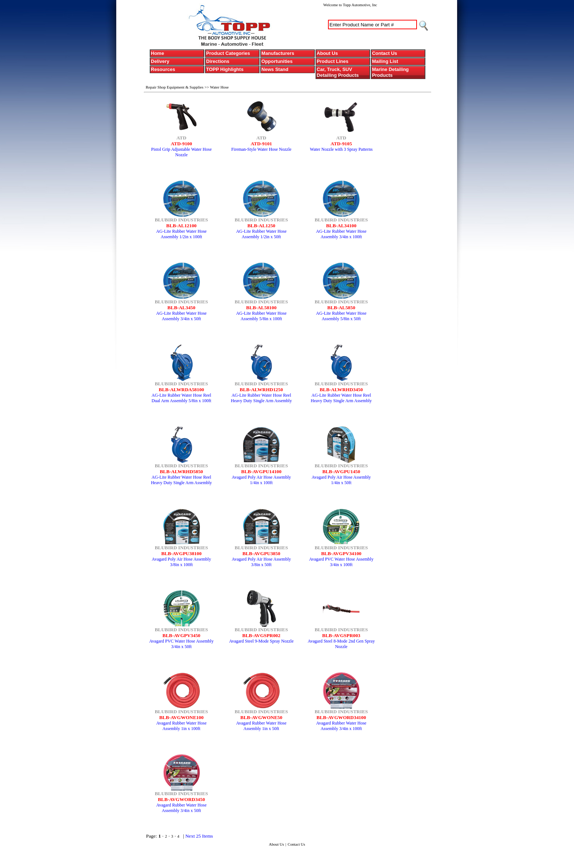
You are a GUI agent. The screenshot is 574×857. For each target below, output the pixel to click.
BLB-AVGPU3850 (261, 553)
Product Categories (228, 53)
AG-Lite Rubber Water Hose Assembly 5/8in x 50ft (341, 316)
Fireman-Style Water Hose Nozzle (261, 149)
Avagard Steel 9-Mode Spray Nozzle (261, 641)
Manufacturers (277, 53)
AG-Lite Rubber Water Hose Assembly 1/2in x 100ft (181, 234)
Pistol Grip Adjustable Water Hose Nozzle (181, 152)
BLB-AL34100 (341, 225)
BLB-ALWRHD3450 (341, 389)
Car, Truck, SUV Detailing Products (338, 72)
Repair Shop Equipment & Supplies (175, 87)
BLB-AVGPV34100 (341, 553)
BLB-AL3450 (181, 307)
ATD (181, 138)
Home (157, 53)
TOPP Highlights (224, 69)
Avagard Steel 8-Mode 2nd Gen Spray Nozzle (341, 644)
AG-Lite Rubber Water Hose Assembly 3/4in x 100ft (341, 234)
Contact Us (384, 53)
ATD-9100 (181, 143)
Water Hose (219, 87)
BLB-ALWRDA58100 (181, 389)
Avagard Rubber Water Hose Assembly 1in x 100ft (181, 726)
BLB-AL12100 (181, 225)
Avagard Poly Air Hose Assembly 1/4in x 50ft (341, 480)
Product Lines (332, 61)
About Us (327, 53)
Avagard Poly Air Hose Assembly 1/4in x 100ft (261, 480)
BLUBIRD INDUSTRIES (181, 219)
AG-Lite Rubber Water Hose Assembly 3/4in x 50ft (181, 316)
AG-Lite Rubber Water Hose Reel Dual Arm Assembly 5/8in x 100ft (181, 398)
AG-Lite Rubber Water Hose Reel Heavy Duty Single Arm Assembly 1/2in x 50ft (261, 401)
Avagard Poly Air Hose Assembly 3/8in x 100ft (181, 562)
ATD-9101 (261, 143)
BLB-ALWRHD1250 (261, 389)
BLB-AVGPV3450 (181, 635)
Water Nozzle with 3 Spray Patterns (341, 149)
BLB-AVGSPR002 (261, 635)
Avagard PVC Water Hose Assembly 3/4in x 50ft (181, 644)
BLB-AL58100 (261, 307)
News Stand (274, 69)
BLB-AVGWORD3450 (181, 799)
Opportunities (276, 61)
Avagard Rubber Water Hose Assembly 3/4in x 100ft (341, 726)
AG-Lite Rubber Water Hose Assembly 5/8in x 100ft (261, 316)
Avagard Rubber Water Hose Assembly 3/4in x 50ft (181, 807)
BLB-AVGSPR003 (341, 635)
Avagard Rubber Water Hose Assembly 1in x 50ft (261, 726)
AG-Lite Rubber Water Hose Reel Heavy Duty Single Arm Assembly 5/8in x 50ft (181, 483)
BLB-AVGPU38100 (181, 553)
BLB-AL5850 (341, 307)
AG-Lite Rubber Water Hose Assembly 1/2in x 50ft (261, 234)
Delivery (160, 61)
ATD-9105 (341, 143)
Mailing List (385, 61)
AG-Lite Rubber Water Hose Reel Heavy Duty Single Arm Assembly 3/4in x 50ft (341, 401)
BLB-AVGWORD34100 (341, 717)
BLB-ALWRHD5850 (181, 471)
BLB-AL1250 (261, 225)
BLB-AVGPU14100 (261, 471)
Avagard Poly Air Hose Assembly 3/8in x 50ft (261, 562)
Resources (163, 69)
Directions (218, 61)
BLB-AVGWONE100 (181, 717)
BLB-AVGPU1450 (341, 471)
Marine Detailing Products (390, 72)
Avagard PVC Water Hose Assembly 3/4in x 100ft (341, 562)
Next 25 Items (199, 836)
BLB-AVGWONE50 (262, 717)
